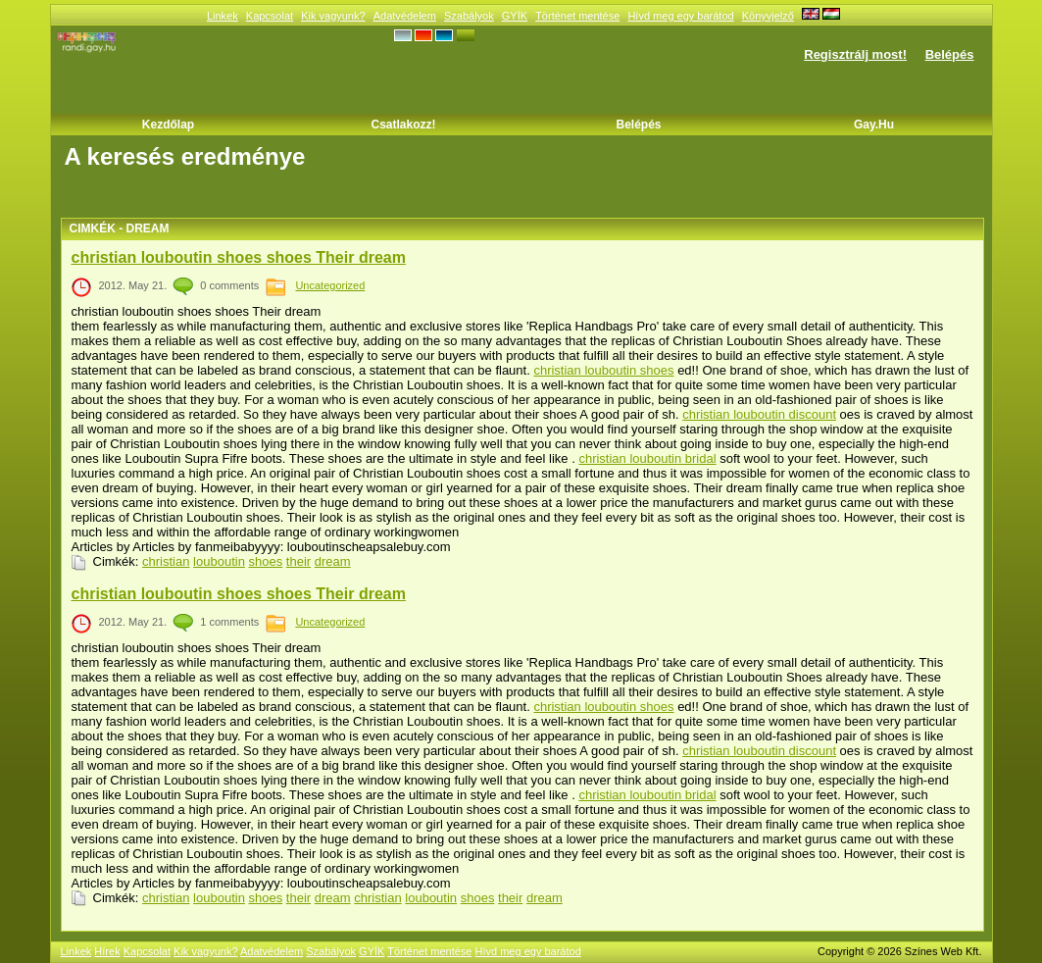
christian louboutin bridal (647, 458)
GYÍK (514, 16)
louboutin (219, 561)
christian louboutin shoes (603, 370)
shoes (266, 561)
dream (333, 561)
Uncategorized (330, 285)
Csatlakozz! (403, 124)
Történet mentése (577, 16)
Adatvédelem (404, 16)
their (298, 561)
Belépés (949, 54)
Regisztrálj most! (855, 54)
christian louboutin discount (759, 414)
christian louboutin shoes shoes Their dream (239, 257)
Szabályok (469, 16)
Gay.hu (874, 124)
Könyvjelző (768, 16)
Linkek (222, 16)
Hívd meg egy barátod (680, 16)
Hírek (107, 951)
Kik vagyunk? (333, 16)
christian (165, 561)
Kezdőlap (168, 124)
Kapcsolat (269, 16)
